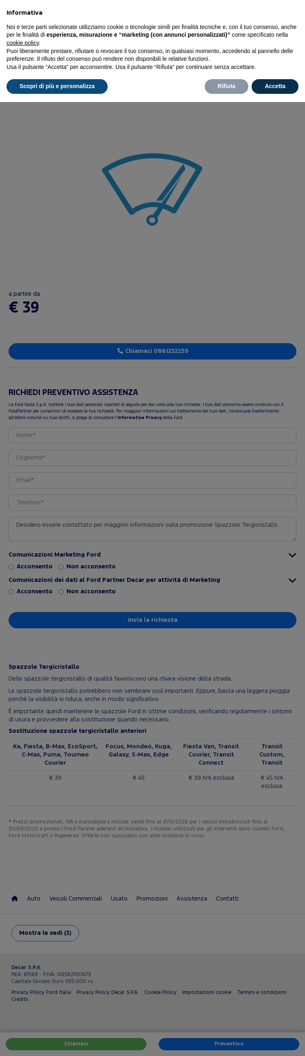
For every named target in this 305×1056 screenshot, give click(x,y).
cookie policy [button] (23, 43)
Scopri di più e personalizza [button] (57, 86)
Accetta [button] (275, 86)
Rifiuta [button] (227, 86)
